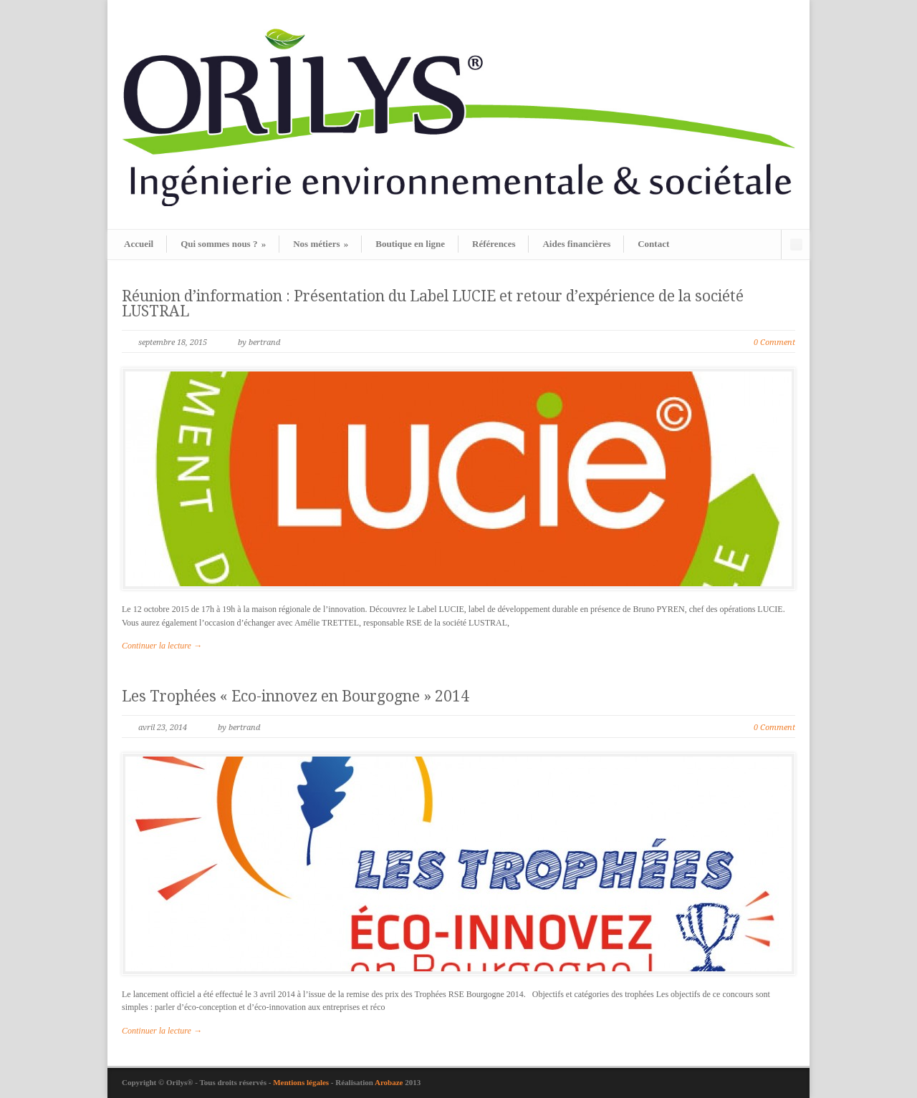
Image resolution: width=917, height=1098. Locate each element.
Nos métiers (320, 243)
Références (493, 243)
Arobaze (389, 1082)
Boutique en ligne (410, 243)
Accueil (138, 243)
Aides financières (576, 243)
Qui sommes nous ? (223, 243)
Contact (653, 243)
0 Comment (774, 342)
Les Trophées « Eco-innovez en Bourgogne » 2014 (295, 696)
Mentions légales (302, 1082)
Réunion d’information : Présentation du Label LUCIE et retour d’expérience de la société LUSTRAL (433, 303)
